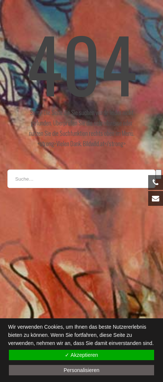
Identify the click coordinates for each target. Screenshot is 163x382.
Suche (159, 174)
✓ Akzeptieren (81, 355)
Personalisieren (82, 370)
